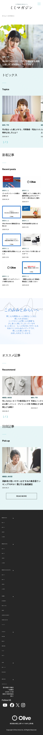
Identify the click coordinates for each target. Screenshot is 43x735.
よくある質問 (3, 536)
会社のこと (3, 655)
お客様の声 (3, 558)
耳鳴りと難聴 (3, 636)
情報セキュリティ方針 (4, 605)
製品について (3, 522)
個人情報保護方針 (4, 600)
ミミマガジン (3, 631)
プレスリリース (3, 624)
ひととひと (3, 650)
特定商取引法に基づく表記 (5, 619)
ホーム (4, 16)
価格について (3, 527)
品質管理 (3, 610)
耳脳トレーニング (3, 667)
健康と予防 (3, 641)
